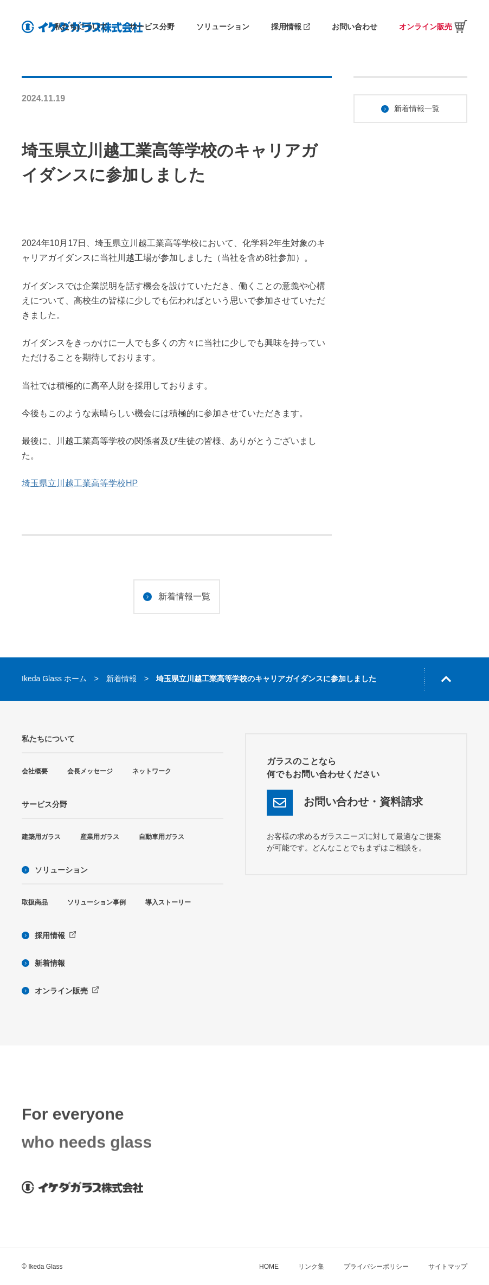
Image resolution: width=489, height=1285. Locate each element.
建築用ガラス (41, 837)
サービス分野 (152, 26)
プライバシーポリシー (376, 1266)
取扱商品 (35, 902)
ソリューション (222, 26)
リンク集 (311, 1266)
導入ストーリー (168, 902)
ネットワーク (151, 771)
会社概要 (35, 771)
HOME (269, 1266)
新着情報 (121, 678)
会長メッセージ (90, 771)
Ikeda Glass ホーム (54, 678)
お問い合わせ (354, 26)
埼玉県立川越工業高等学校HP (80, 483)
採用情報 (290, 26)
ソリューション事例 (96, 902)
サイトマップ (447, 1266)
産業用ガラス (99, 837)
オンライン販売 (433, 26)
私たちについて (80, 26)
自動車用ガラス (161, 837)
